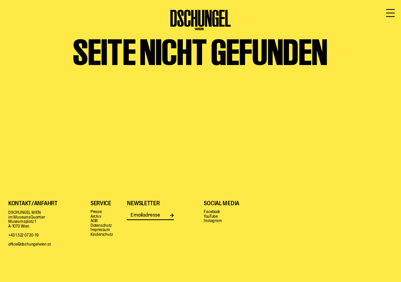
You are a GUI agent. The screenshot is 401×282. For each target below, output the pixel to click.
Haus (306, 30)
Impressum (100, 230)
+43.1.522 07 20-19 (23, 235)
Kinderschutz (101, 235)
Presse (96, 212)
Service (359, 30)
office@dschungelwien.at (29, 244)
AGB (94, 221)
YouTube (211, 217)
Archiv (95, 217)
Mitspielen (87, 30)
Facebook (212, 212)
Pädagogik (144, 30)
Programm (41, 30)
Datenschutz (101, 226)
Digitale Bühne (264, 30)
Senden (172, 215)
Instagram (213, 221)
